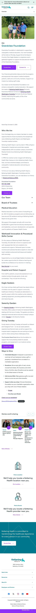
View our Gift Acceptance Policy (9, 401)
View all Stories (7, 448)
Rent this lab (5, 266)
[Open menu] (32, 7)
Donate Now (9, 67)
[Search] (28, 7)
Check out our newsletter (9, 397)
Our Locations (18, 484)
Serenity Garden (9, 307)
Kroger (10, 390)
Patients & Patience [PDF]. (10, 178)
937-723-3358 (6, 184)
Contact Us (24, 67)
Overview (18, 12)
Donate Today (8, 346)
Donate (8, 317)
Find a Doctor (18, 515)
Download (21, 401)
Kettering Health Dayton (16, 89)
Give (3, 43)
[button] (28, 413)
